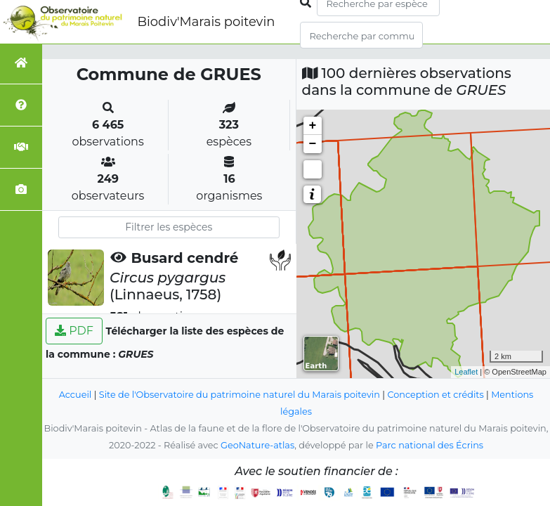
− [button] (313, 144)
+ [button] (313, 125)
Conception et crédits (435, 394)
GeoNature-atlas (257, 445)
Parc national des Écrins (429, 445)
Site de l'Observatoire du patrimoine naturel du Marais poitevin (239, 394)
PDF (74, 330)
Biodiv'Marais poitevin (206, 22)
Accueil (75, 394)
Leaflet (466, 372)
